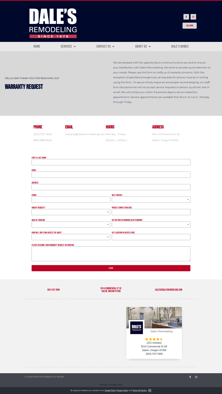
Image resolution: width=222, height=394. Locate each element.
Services (68, 46)
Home (36, 46)
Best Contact (117, 195)
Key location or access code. (123, 233)
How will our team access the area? (47, 233)
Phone (34, 195)
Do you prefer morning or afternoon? (127, 220)
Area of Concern (38, 220)
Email (34, 170)
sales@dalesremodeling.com (168, 289)
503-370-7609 (53, 289)
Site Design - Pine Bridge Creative (111, 384)
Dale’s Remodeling (162, 331)
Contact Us (105, 46)
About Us (143, 46)
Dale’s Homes (180, 46)
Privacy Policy (122, 390)
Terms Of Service (140, 390)
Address (35, 183)
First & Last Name (39, 158)
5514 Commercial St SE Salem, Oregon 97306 (111, 290)
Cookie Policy (110, 390)
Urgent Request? (38, 208)
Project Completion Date (122, 208)
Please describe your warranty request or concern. (53, 245)
